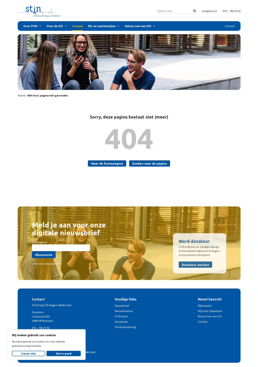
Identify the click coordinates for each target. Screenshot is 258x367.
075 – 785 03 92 (232, 11)
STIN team (121, 316)
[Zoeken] (194, 11)
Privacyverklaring (125, 327)
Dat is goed (63, 353)
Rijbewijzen (205, 305)
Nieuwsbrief (122, 305)
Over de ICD (55, 26)
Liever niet (28, 353)
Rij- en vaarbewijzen (102, 26)
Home (21, 95)
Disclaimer (121, 321)
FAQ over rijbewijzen (210, 311)
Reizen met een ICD (138, 26)
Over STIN (30, 26)
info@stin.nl (209, 11)
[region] (46, 344)
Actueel (77, 26)
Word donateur (124, 311)
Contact (230, 26)
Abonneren (43, 255)
